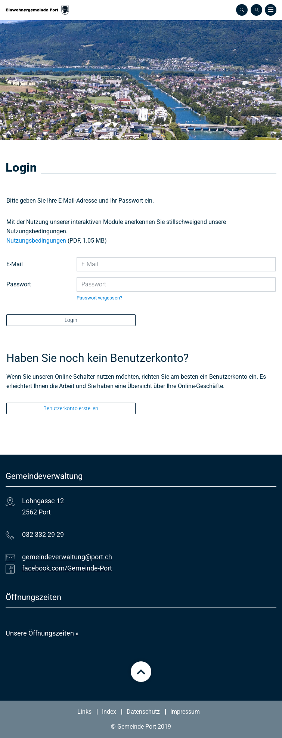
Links (84, 711)
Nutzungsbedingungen (36, 240)
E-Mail (14, 264)
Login (71, 320)
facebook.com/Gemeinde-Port (67, 568)
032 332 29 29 (43, 534)
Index (109, 711)
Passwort (18, 284)
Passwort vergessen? (99, 298)
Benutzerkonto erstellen (70, 408)
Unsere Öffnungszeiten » (42, 633)
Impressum (185, 711)
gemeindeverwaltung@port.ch (67, 557)
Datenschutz (143, 711)
